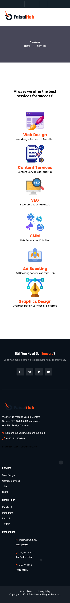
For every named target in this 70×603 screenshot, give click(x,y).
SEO (35, 200)
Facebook (7, 507)
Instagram (7, 512)
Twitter (6, 524)
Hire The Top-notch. (24, 557)
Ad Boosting (35, 268)
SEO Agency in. (22, 545)
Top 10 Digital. (22, 570)
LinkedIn (6, 518)
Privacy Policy (44, 591)
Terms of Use (26, 591)
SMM (35, 236)
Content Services (35, 167)
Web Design (35, 134)
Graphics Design (35, 301)
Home (28, 45)
